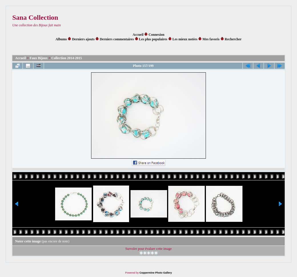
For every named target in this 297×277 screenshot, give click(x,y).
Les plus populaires (153, 39)
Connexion (156, 35)
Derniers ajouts (83, 39)
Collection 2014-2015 (66, 58)
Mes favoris (211, 39)
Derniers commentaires (117, 39)
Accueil (138, 35)
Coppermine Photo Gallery (155, 272)
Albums (61, 39)
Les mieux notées (184, 39)
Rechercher (233, 39)
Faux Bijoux (39, 58)
